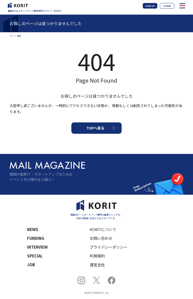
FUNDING (35, 238)
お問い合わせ (101, 238)
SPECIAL (34, 256)
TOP (12, 36)
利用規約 (97, 256)
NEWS (32, 229)
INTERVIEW (37, 247)
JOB (31, 265)
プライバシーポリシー (108, 247)
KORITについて (103, 229)
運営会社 (97, 265)
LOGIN (167, 6)
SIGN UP (150, 6)
